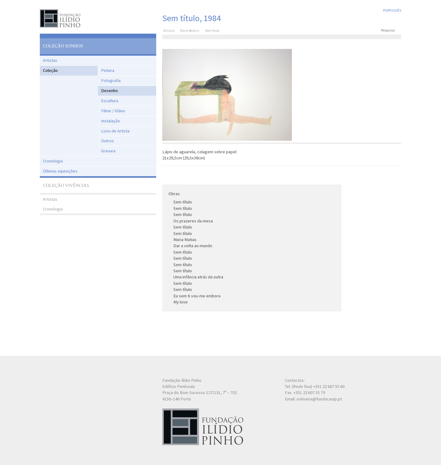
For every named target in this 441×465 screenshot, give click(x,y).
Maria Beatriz (189, 30)
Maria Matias (185, 239)
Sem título (182, 202)
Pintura (107, 70)
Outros (107, 140)
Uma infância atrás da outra (198, 277)
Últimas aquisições (60, 171)
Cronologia (53, 161)
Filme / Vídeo (113, 110)
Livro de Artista (115, 131)
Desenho (109, 90)
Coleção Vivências (66, 185)
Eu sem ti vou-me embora (197, 296)
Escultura (109, 100)
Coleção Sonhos (63, 45)
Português (392, 10)
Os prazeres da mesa (193, 221)
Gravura (108, 151)
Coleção (50, 70)
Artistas (50, 60)
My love (180, 302)
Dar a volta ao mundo (192, 245)
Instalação (110, 121)
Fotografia (111, 80)
